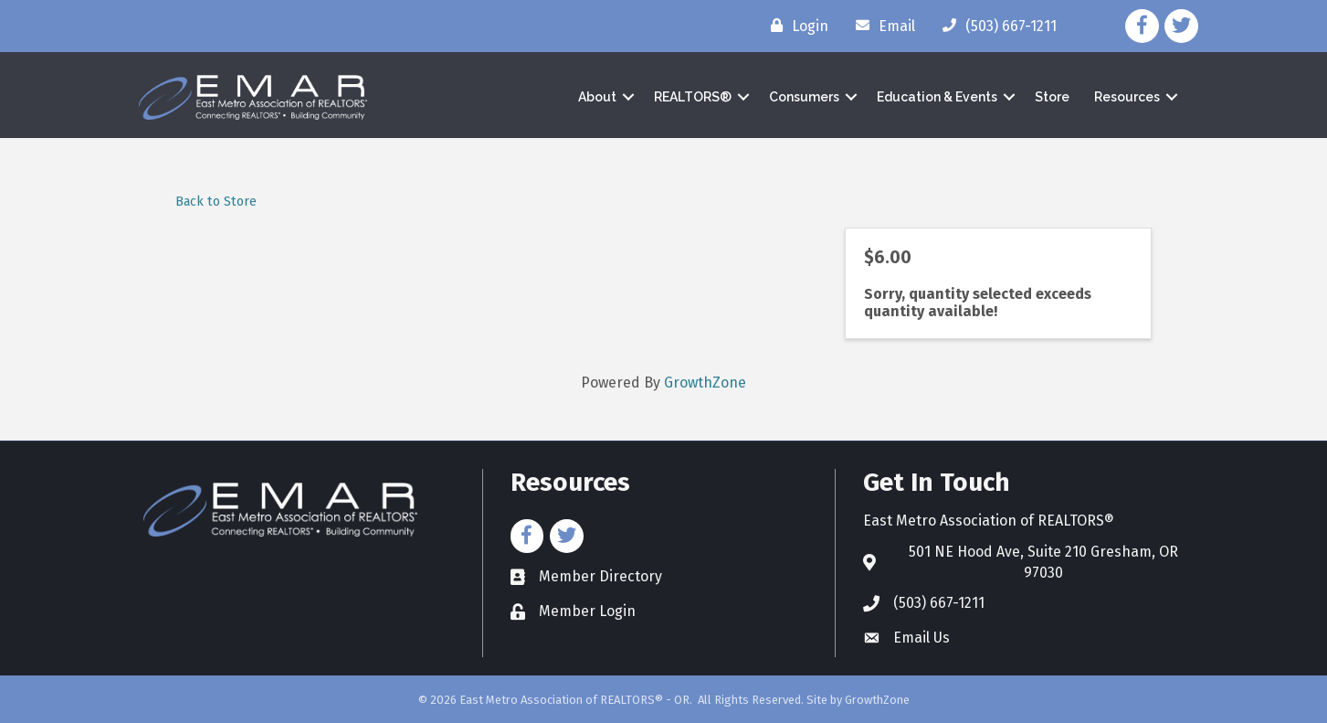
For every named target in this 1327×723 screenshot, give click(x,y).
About (597, 97)
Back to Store (216, 201)
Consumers (804, 97)
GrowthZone (705, 382)
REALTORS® (693, 97)
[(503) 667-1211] (995, 25)
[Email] (881, 25)
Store (1052, 97)
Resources (1127, 97)
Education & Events (937, 97)
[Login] (795, 25)
